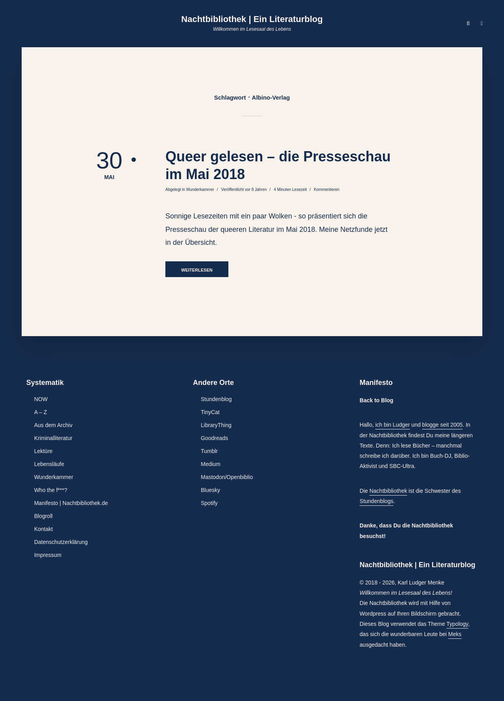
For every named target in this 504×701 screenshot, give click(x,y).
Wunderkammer (200, 189)
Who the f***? (50, 490)
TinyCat (210, 412)
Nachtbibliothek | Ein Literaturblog (251, 19)
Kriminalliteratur (53, 438)
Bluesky (210, 490)
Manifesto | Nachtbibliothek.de (71, 503)
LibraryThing (216, 425)
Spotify (209, 503)
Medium (210, 464)
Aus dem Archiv (53, 425)
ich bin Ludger (392, 425)
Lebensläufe (49, 464)
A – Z (40, 412)
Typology (457, 624)
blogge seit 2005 (442, 425)
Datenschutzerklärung (61, 542)
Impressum (47, 555)
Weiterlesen (196, 270)
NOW (41, 399)
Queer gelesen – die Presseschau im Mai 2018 (278, 165)
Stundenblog (216, 399)
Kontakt (43, 529)
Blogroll (43, 516)
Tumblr (209, 451)
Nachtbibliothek (388, 491)
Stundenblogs (376, 501)
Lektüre (43, 451)
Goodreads (214, 438)
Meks (454, 634)
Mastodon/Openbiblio (227, 477)
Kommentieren (326, 189)
